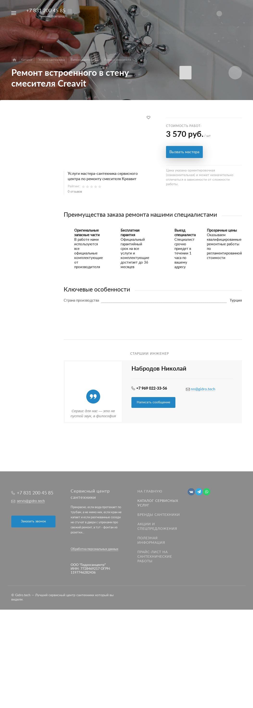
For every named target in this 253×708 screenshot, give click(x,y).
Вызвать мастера (184, 152)
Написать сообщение (153, 402)
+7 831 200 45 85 (46, 10)
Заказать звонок (33, 521)
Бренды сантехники (158, 515)
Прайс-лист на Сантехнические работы (154, 556)
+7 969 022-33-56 (151, 388)
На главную (149, 491)
